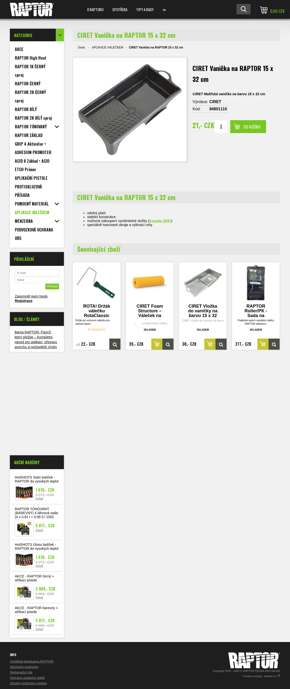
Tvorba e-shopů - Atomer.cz (261, 676)
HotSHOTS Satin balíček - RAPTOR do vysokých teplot (36, 479)
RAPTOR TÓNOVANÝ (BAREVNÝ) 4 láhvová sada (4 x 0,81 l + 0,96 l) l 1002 (36, 513)
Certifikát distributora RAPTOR (32, 661)
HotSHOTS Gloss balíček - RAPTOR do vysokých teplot (36, 547)
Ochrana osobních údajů (27, 678)
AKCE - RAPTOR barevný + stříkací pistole (36, 610)
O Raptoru (95, 9)
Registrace (24, 301)
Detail (39, 498)
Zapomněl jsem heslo (31, 296)
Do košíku (252, 127)
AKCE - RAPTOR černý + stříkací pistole (34, 578)
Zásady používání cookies (28, 683)
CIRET (215, 102)
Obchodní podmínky (24, 667)
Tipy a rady (145, 9)
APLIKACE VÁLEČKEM (107, 47)
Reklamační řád (21, 672)
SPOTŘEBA (119, 9)
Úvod (81, 47)
